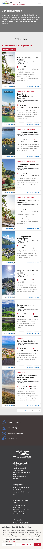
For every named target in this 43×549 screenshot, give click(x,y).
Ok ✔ (37, 545)
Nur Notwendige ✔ (24, 545)
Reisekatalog (12, 428)
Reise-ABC (11, 438)
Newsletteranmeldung (16, 433)
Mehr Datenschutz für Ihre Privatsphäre (17, 527)
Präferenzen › (8, 545)
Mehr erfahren (13, 541)
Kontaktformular (13, 422)
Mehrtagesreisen (8, 49)
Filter (21, 39)
